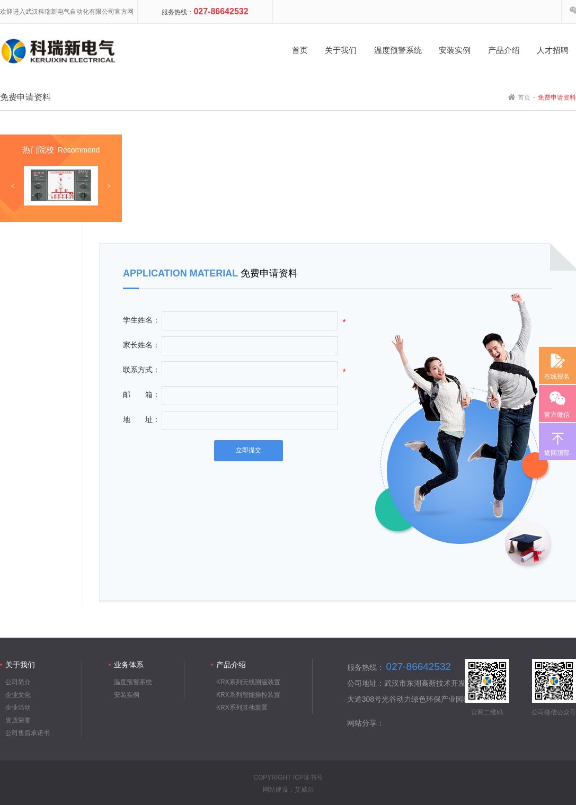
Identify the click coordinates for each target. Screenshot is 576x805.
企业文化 (18, 695)
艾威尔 (304, 789)
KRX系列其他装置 (242, 707)
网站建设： (279, 789)
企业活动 (18, 707)
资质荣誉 (18, 720)
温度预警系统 (133, 682)
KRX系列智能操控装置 (248, 695)
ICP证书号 (308, 777)
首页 (524, 97)
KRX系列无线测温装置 (248, 682)
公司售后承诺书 (27, 733)
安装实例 (126, 695)
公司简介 (18, 682)
